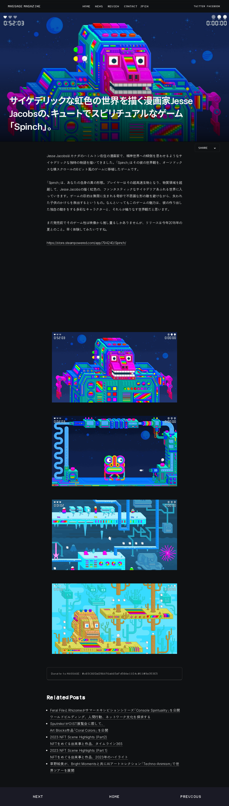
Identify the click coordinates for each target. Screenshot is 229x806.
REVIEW (113, 6)
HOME (86, 6)
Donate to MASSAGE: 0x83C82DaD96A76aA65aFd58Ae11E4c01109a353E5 (104, 674)
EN (146, 6)
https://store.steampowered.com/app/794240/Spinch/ (86, 242)
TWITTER (199, 6)
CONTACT (130, 6)
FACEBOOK (213, 6)
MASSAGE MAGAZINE (24, 6)
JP (142, 6)
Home (114, 796)
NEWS (99, 6)
